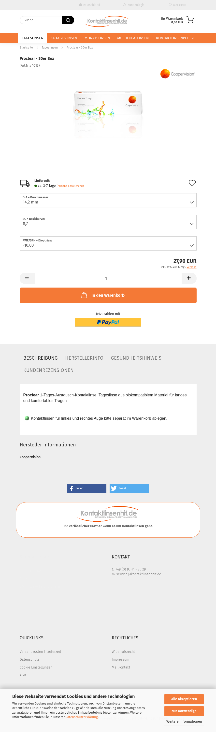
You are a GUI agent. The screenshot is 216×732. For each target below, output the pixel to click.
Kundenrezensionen (48, 370)
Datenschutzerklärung (81, 717)
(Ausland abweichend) (70, 186)
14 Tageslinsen (64, 38)
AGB (23, 675)
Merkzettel (178, 5)
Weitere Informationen (184, 721)
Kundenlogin (133, 5)
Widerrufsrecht (123, 652)
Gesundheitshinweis (136, 358)
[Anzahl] (108, 278)
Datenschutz (29, 659)
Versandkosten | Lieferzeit (40, 652)
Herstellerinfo (84, 358)
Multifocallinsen (133, 38)
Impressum (120, 659)
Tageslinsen (32, 38)
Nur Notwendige (184, 711)
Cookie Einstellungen (36, 667)
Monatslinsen (97, 38)
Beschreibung (40, 358)
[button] (27, 278)
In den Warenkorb (102, 295)
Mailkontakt (121, 667)
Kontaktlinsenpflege (175, 38)
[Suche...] (68, 20)
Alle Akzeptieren (184, 699)
